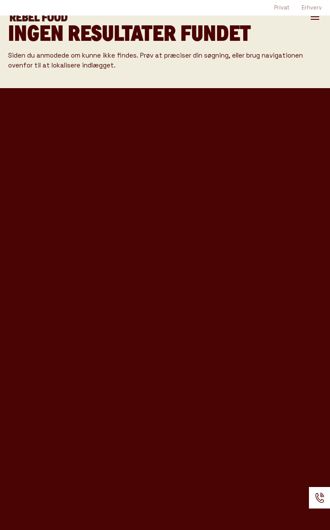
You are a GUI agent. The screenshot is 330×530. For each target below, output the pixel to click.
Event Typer (114, 193)
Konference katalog (31, 258)
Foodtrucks (113, 130)
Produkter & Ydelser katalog (47, 236)
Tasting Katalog (39, 183)
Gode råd (107, 236)
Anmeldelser (115, 328)
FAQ (95, 314)
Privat (282, 7)
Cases (100, 222)
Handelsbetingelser (124, 347)
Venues (104, 208)
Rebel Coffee (116, 144)
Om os (100, 285)
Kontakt (105, 300)
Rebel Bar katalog (43, 218)
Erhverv (312, 7)
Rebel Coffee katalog (33, 201)
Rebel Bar (108, 159)
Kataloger (109, 251)
